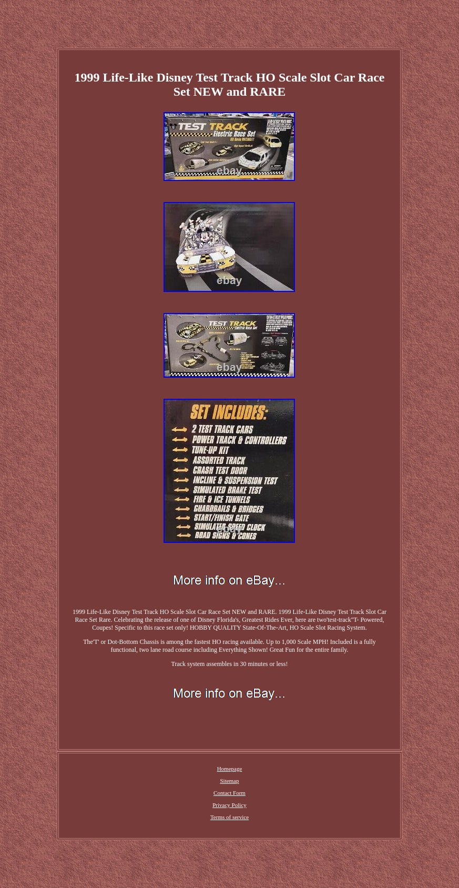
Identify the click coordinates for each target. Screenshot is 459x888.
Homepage (229, 768)
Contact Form (229, 793)
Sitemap (229, 781)
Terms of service (229, 817)
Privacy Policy (229, 805)
